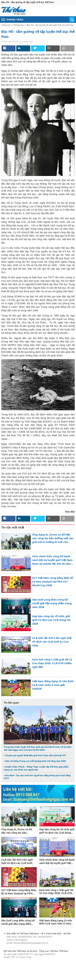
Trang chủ (6, 25)
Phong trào (18, 25)
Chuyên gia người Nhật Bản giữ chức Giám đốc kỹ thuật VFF (35, 755)
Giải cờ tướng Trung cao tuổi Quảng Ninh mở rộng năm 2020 (35, 761)
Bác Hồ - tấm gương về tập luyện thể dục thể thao (50, 25)
